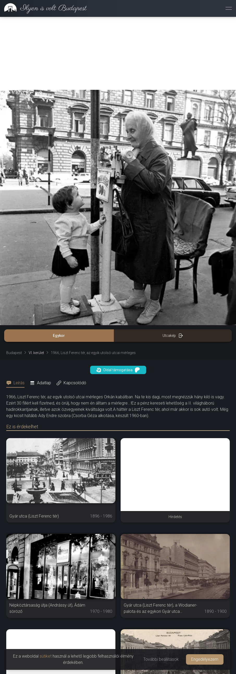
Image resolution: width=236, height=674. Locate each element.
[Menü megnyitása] (229, 8)
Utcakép (173, 335)
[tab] (17, 383)
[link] (43, 8)
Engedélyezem (204, 659)
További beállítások (161, 659)
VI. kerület (36, 353)
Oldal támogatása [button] (118, 370)
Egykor (59, 335)
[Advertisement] (118, 53)
